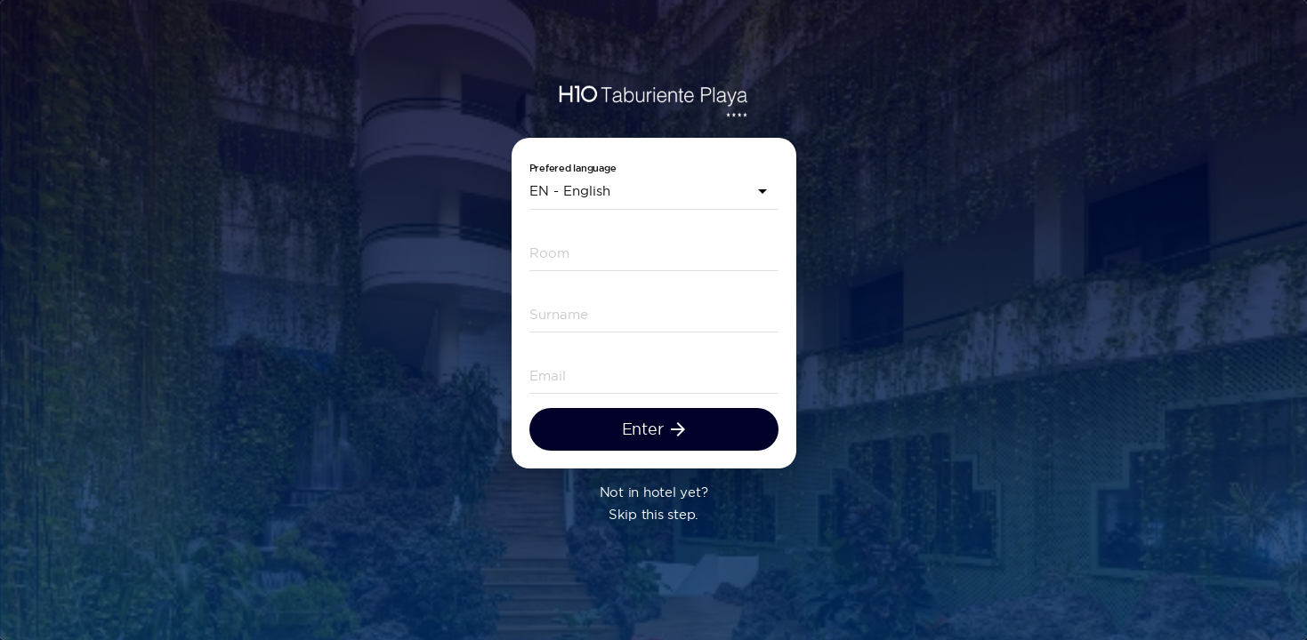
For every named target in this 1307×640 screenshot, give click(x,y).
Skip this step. (653, 514)
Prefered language (573, 168)
